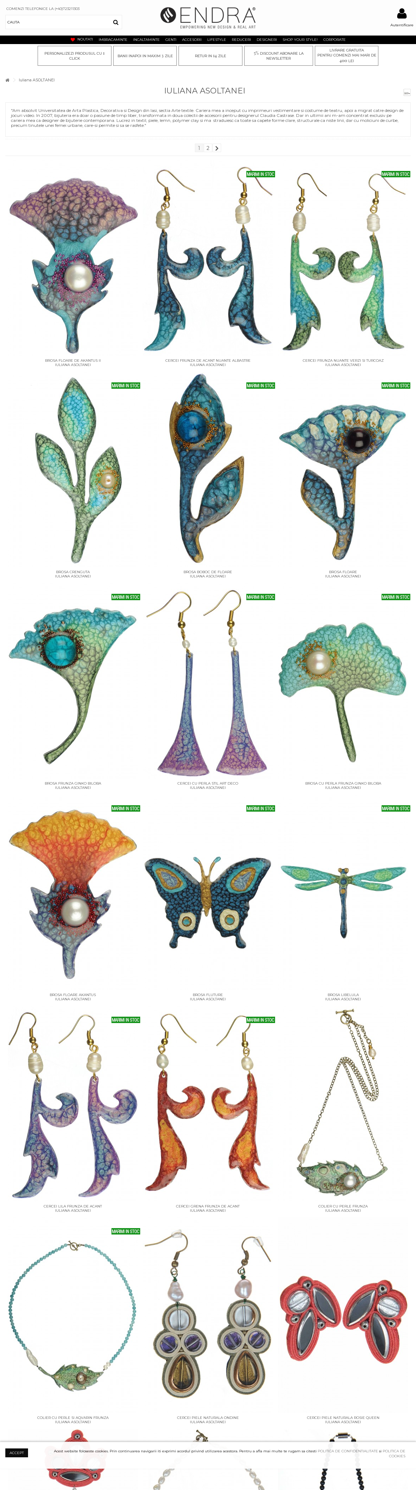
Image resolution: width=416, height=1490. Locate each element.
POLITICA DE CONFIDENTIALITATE (348, 1451)
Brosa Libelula (343, 995)
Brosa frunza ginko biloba (73, 783)
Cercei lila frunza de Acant (73, 1206)
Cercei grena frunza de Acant (208, 1206)
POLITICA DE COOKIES (394, 1453)
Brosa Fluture (208, 995)
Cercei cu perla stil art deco (207, 783)
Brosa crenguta (73, 572)
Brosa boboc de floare (208, 572)
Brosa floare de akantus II (73, 360)
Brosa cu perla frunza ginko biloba (343, 783)
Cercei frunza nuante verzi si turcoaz (343, 360)
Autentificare (402, 25)
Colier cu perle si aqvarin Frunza (73, 1417)
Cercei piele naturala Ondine (208, 1417)
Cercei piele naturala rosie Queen (343, 1417)
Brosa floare (343, 572)
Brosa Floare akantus (73, 995)
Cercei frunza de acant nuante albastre (208, 360)
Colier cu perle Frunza (343, 1206)
